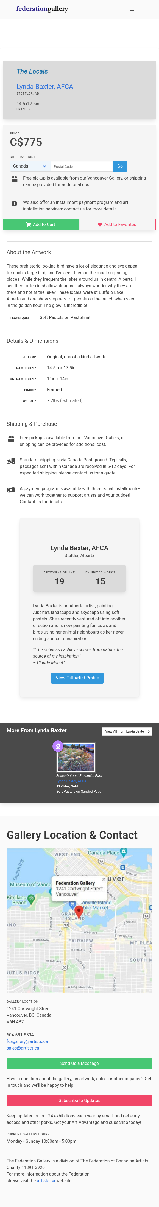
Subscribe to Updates (80, 1100)
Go (120, 166)
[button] (132, 9)
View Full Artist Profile (77, 678)
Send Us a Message (79, 1063)
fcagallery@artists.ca (27, 1041)
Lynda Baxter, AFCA (44, 86)
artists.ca (46, 1180)
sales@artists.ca (23, 1048)
